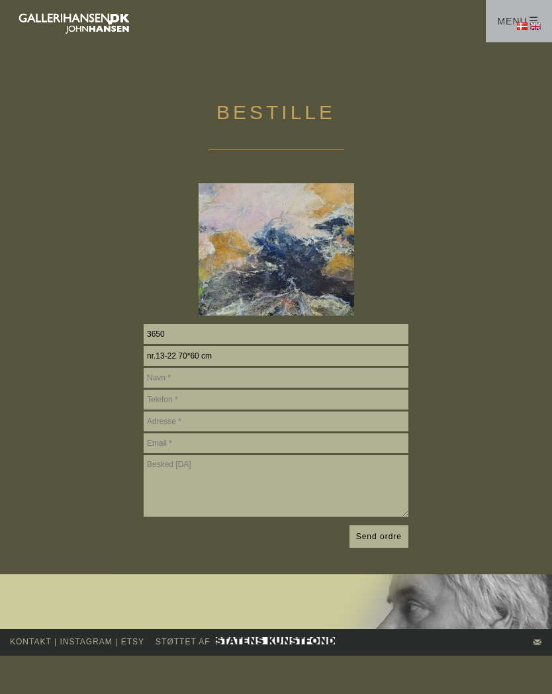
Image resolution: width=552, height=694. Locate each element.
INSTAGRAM (86, 641)
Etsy (132, 641)
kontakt (31, 641)
